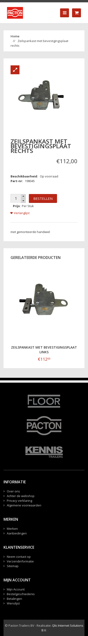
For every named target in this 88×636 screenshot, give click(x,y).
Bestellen (43, 198)
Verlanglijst (22, 213)
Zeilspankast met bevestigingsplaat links (44, 349)
